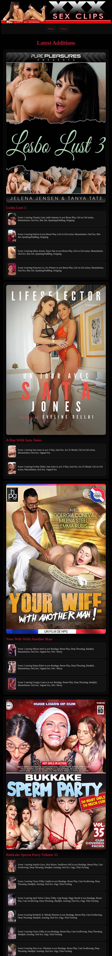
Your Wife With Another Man (29, 639)
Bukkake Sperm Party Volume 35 (32, 855)
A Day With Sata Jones (24, 440)
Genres (64, 29)
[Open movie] (56, 127)
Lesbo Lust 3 (16, 208)
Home (51, 29)
